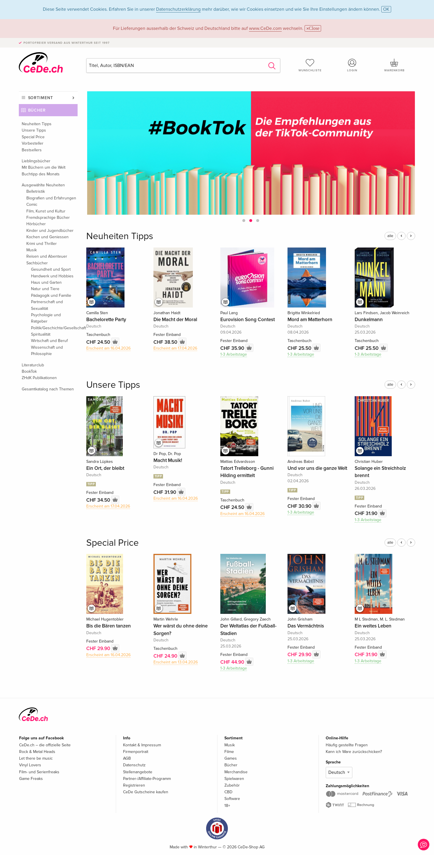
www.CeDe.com (265, 28)
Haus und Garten (46, 282)
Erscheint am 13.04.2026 (175, 662)
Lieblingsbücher (36, 161)
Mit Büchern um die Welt (43, 167)
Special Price (33, 136)
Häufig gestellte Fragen (347, 745)
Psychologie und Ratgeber (46, 318)
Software (232, 798)
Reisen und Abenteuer (46, 256)
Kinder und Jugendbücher (50, 230)
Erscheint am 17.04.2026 (175, 348)
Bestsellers (32, 150)
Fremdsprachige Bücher (48, 217)
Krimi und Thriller (41, 243)
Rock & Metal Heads (37, 751)
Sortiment (40, 97)
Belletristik (35, 191)
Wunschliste (310, 65)
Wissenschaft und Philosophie (47, 350)
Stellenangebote (137, 772)
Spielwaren (234, 778)
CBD (228, 791)
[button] (243, 220)
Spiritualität (40, 334)
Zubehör (232, 785)
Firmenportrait (135, 751)
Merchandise (236, 772)
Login (352, 65)
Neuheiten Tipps (37, 123)
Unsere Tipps (34, 130)
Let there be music (36, 758)
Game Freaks (31, 778)
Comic (31, 204)
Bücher (37, 110)
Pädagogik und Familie (51, 295)
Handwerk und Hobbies (52, 276)
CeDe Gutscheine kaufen (145, 791)
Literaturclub (33, 365)
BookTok (29, 371)
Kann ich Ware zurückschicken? (354, 751)
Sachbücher (37, 263)
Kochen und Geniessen (47, 236)
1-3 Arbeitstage (233, 354)
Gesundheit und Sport (51, 269)
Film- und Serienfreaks (39, 772)
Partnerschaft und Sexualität (47, 305)
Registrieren (134, 785)
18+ (227, 805)
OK (386, 9)
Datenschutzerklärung (178, 9)
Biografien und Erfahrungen (51, 198)
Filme (229, 751)
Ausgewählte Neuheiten (43, 185)
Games (230, 758)
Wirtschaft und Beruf (49, 340)
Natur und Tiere (45, 288)
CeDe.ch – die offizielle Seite (45, 745)
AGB (127, 758)
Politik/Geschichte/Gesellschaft (54, 327)
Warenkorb (394, 65)
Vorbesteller (32, 143)
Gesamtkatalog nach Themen (48, 389)
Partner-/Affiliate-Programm (147, 778)
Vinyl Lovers (30, 765)
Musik (31, 250)
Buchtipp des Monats (41, 174)
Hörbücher (36, 223)
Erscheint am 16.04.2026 (108, 348)
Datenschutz (134, 765)
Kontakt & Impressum (142, 745)
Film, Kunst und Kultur (45, 211)
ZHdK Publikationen (39, 377)
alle (390, 236)
